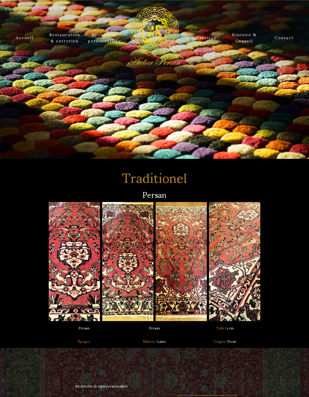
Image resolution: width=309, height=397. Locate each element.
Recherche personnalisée (104, 37)
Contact (284, 37)
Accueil (25, 37)
